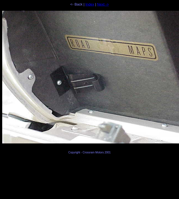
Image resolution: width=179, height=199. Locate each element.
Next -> (103, 4)
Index (89, 4)
